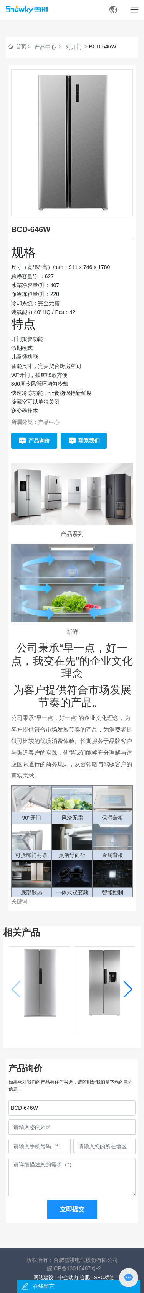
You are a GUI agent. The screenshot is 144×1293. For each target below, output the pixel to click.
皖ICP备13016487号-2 (74, 1268)
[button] (128, 989)
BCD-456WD (104, 1025)
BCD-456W (39, 1025)
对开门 (74, 47)
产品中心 (45, 47)
